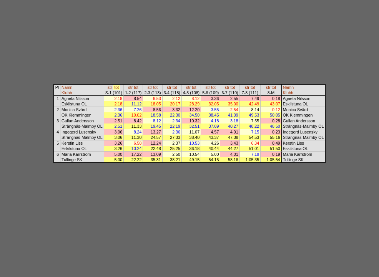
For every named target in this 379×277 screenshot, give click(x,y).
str (110, 87)
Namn (67, 87)
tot (116, 87)
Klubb (67, 92)
